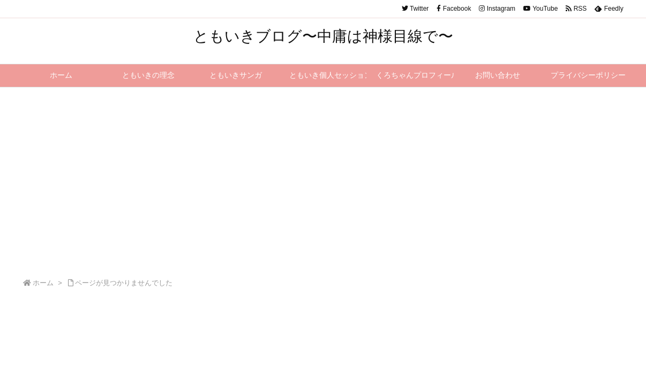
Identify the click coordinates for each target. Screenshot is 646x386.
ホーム (43, 283)
